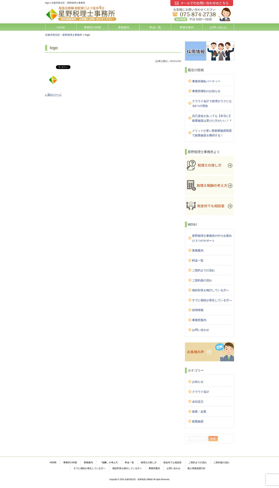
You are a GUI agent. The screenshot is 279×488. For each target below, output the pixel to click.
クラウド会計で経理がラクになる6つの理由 (212, 103)
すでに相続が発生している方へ (212, 300)
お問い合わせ (218, 27)
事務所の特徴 (92, 27)
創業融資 (197, 421)
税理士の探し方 (149, 462)
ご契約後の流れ (202, 280)
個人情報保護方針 (196, 468)
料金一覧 (155, 27)
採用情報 (197, 310)
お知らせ (197, 381)
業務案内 (123, 27)
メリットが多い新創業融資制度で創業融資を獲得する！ (212, 133)
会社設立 (197, 401)
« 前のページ (53, 94)
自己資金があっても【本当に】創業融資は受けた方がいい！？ (212, 118)
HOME (61, 27)
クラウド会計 (200, 391)
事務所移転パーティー (206, 81)
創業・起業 (199, 411)
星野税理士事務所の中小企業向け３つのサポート (212, 238)
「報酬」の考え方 (109, 462)
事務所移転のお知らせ (206, 91)
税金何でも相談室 (172, 462)
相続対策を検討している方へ (210, 290)
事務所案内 (187, 27)
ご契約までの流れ (203, 270)
